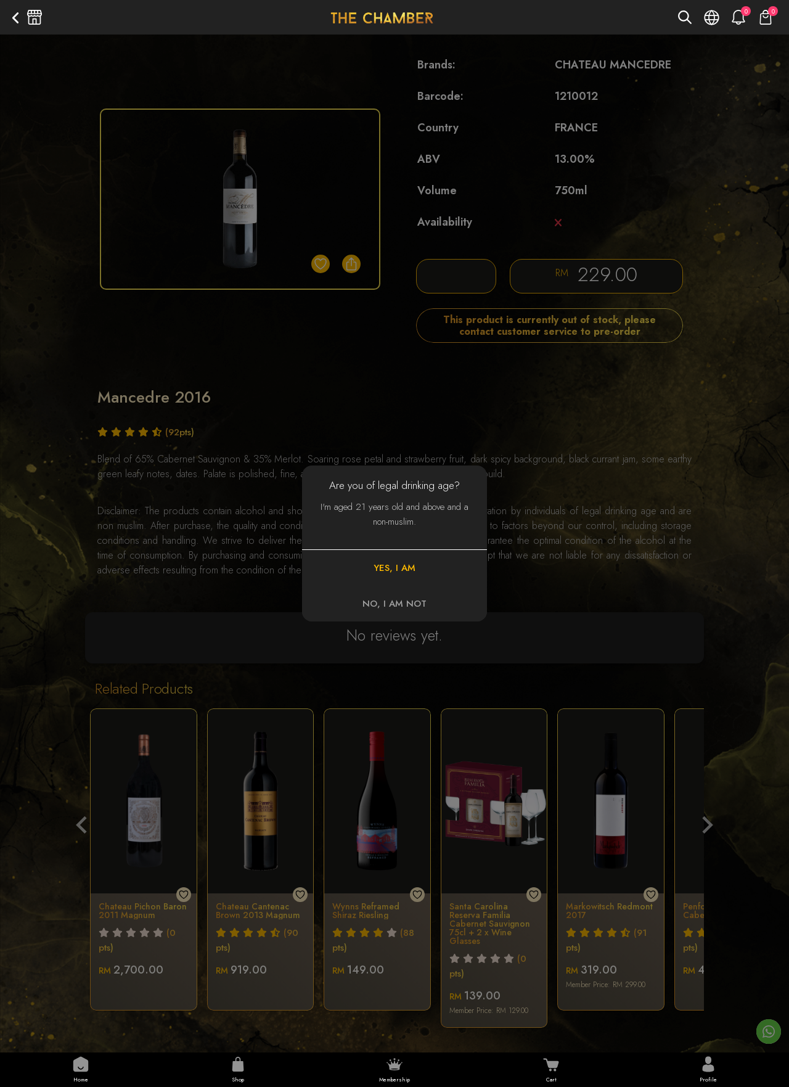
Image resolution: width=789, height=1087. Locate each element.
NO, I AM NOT (394, 603)
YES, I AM (394, 568)
